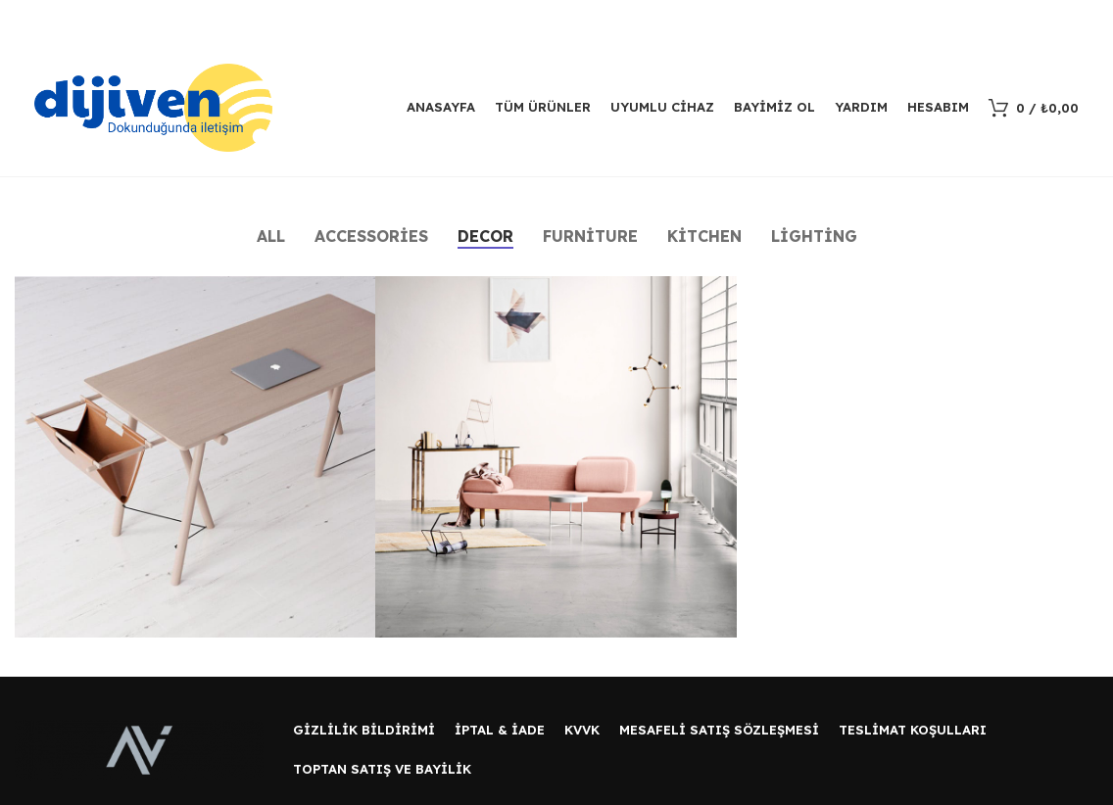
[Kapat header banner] (1088, 19)
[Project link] (195, 457)
